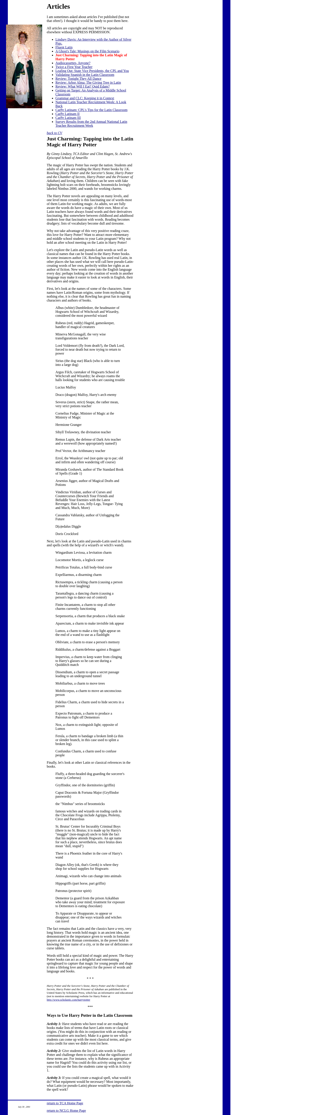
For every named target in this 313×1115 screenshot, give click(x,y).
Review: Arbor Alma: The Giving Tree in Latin (88, 82)
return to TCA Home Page (65, 1103)
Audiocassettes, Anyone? (72, 63)
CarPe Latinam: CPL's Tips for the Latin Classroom (91, 110)
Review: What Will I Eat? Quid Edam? (82, 86)
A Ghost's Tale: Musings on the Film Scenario (87, 51)
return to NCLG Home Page (66, 1110)
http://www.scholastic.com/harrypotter (68, 999)
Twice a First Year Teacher (73, 67)
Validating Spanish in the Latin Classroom (84, 75)
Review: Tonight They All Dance (78, 78)
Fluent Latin (64, 47)
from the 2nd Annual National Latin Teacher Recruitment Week (91, 123)
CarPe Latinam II (67, 114)
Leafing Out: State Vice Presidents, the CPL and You (92, 71)
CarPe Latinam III (68, 118)
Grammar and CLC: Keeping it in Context (84, 98)
